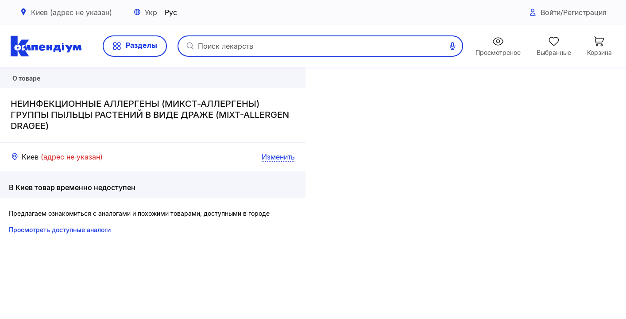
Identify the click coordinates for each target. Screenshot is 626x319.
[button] (466, 193)
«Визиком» (610, 315)
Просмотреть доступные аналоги (60, 260)
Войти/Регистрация (567, 12)
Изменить (278, 187)
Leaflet (522, 315)
